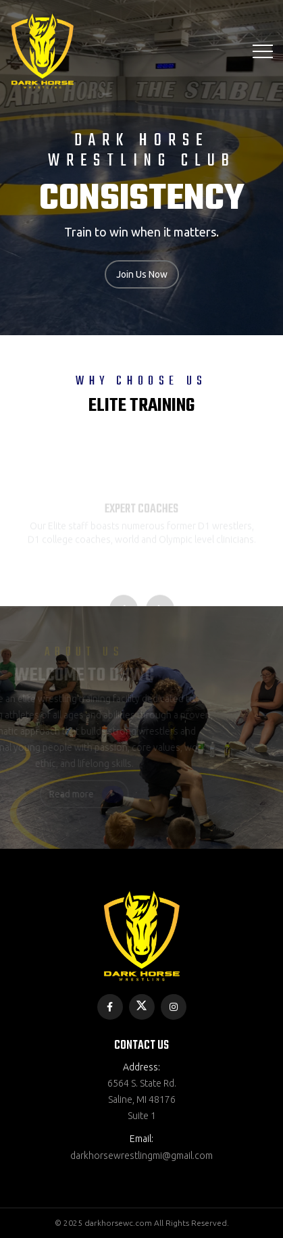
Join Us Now (142, 274)
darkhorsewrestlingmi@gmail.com (141, 1155)
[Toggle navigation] (263, 51)
